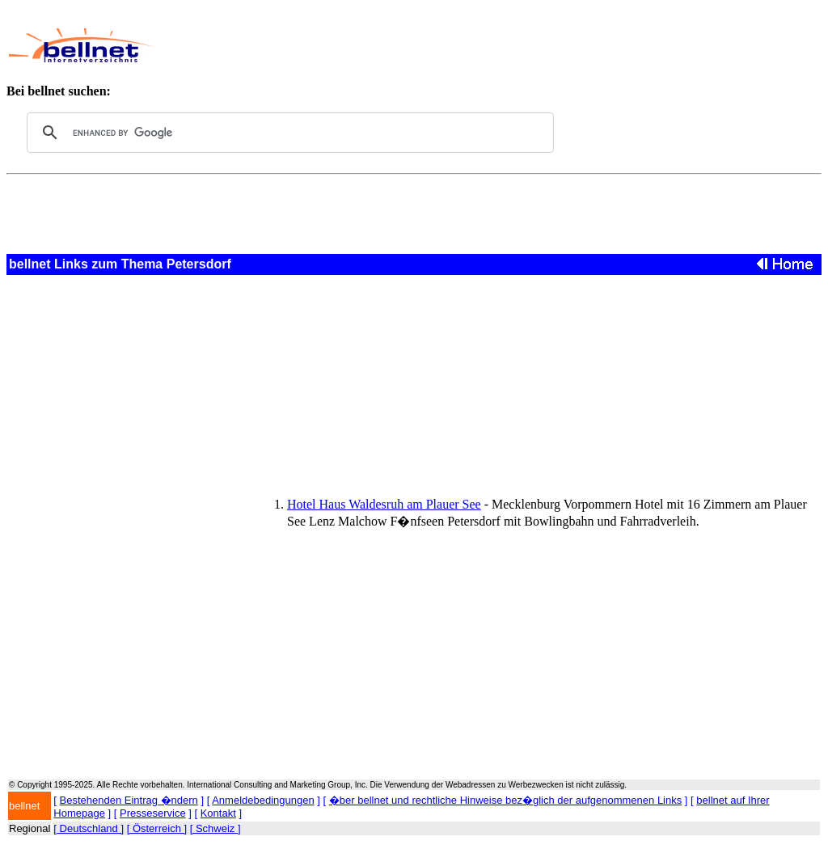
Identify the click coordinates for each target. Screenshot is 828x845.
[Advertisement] (465, 45)
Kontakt (218, 813)
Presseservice (153, 813)
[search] (288, 132)
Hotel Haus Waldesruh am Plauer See (384, 504)
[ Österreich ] (157, 828)
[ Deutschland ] (88, 828)
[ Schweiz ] (215, 828)
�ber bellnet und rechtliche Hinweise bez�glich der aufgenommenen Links (505, 800)
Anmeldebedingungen (263, 800)
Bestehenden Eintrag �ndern (129, 800)
